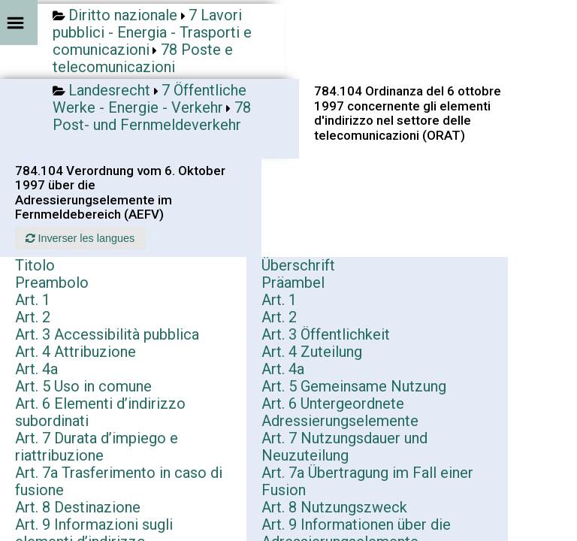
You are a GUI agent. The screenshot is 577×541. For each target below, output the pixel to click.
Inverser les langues (80, 238)
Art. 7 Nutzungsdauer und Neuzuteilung (344, 446)
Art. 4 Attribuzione (75, 352)
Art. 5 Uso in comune (83, 386)
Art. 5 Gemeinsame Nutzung (353, 386)
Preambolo (52, 283)
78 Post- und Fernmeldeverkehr (152, 116)
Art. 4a (36, 369)
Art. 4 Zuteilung (311, 352)
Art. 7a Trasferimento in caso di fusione (118, 481)
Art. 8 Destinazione (77, 507)
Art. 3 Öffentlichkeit (325, 334)
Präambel (293, 283)
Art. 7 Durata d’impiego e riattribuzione (96, 446)
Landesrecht (109, 90)
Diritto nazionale (122, 15)
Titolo (35, 265)
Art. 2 (32, 317)
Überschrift (298, 265)
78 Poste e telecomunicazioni (143, 58)
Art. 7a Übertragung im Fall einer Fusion (367, 481)
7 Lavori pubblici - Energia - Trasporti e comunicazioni (152, 32)
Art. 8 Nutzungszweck (334, 507)
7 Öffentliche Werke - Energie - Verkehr (149, 98)
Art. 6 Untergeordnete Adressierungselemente (339, 412)
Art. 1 (32, 300)
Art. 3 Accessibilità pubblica (107, 334)
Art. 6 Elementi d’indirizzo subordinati (100, 412)
